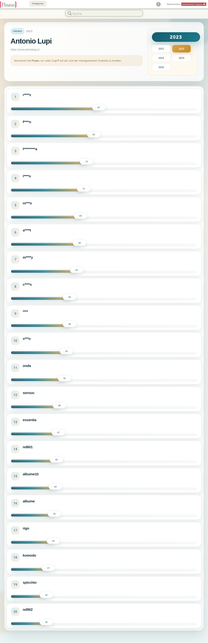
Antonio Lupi (31, 41)
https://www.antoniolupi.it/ (25, 49)
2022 (161, 48)
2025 (181, 57)
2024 (161, 57)
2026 (161, 67)
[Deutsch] (158, 4)
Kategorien (37, 3)
